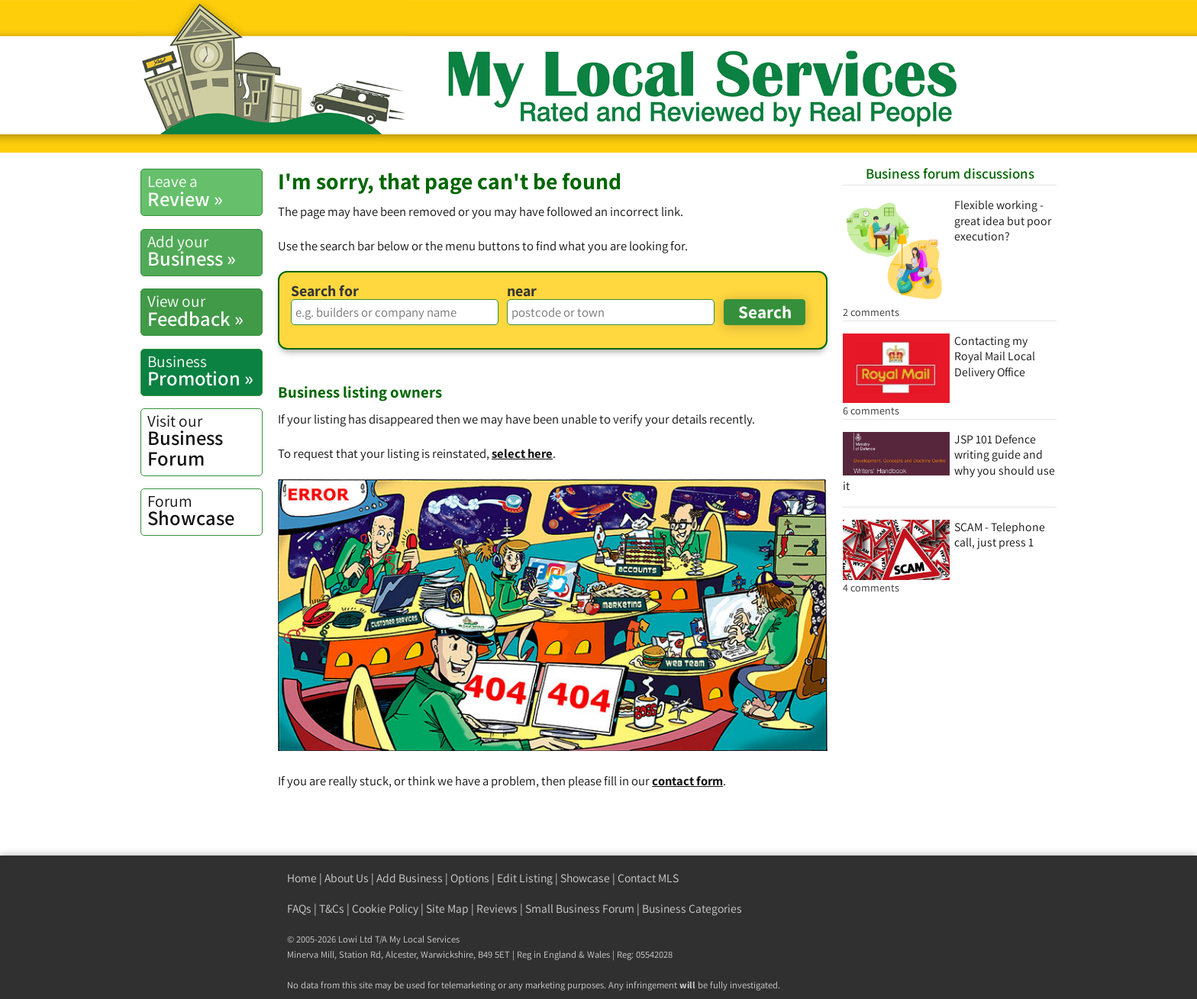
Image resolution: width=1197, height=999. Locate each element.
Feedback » (204, 310)
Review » (204, 190)
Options (469, 878)
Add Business (409, 878)
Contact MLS (648, 878)
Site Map (447, 908)
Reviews (497, 908)
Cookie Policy (385, 908)
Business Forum (204, 441)
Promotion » (204, 371)
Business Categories (692, 908)
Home (302, 878)
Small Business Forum (579, 908)
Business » (204, 251)
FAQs (299, 908)
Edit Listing (525, 878)
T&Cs (331, 908)
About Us (346, 878)
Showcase (204, 510)
